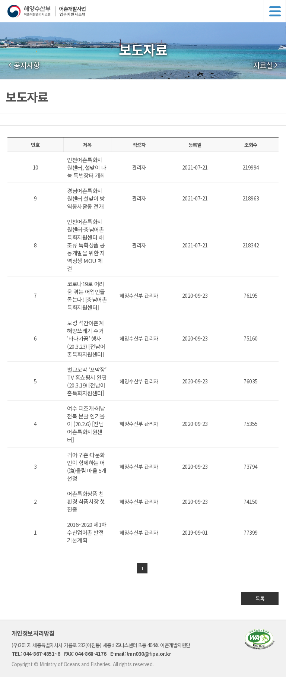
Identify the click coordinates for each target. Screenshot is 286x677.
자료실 (263, 65)
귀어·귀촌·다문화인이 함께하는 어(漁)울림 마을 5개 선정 (87, 466)
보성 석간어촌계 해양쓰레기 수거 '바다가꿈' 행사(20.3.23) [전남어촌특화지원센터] (86, 338)
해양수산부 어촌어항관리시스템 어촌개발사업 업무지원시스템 (146, 11)
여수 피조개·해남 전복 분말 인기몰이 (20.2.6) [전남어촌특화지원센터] (86, 423)
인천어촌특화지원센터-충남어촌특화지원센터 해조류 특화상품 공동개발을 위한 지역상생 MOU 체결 (86, 245)
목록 (260, 598)
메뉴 (275, 11)
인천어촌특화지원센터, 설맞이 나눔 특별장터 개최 (86, 167)
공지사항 (26, 65)
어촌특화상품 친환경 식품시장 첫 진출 (86, 501)
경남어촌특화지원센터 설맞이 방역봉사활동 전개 (86, 198)
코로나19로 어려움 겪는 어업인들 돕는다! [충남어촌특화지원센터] (87, 295)
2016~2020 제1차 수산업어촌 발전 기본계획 (87, 532)
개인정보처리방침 (33, 633)
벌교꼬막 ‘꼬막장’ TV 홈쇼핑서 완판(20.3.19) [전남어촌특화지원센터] (87, 381)
